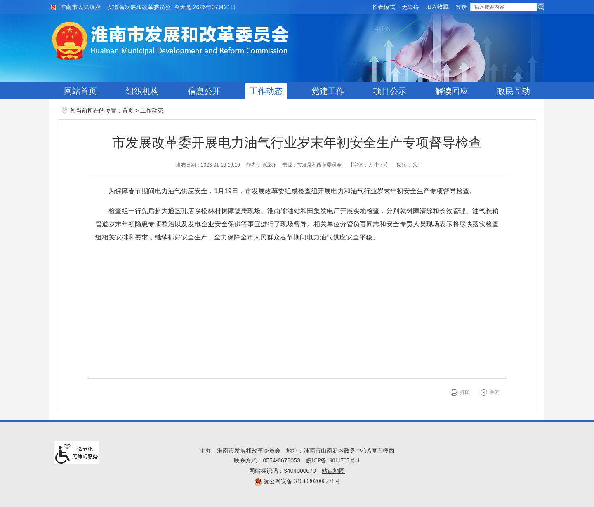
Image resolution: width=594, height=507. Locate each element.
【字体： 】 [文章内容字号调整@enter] (369, 165)
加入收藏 (437, 7)
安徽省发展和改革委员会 (139, 7)
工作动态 (266, 91)
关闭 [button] (495, 392)
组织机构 (142, 91)
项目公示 (389, 91)
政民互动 (513, 91)
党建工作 (327, 91)
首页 (128, 111)
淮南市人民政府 (80, 7)
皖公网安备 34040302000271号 (297, 481)
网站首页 (80, 91)
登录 (461, 7)
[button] (383, 7)
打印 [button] (465, 392)
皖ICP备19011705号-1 (333, 461)
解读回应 (451, 91)
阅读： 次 (407, 165)
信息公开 (204, 91)
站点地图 (333, 471)
